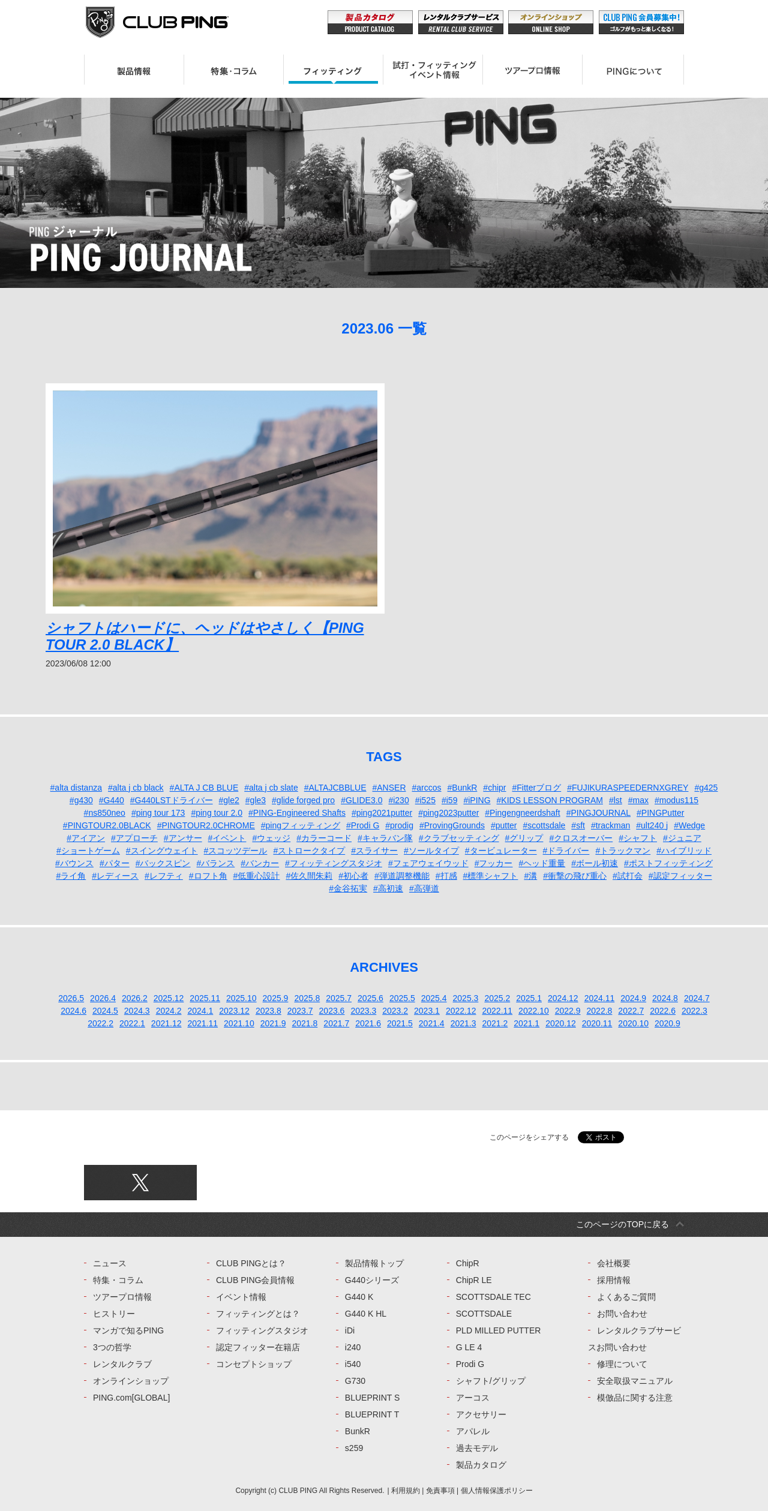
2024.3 (137, 1011)
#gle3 (255, 800)
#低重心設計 (256, 876)
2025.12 (169, 998)
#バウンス (74, 863)
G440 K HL (365, 1313)
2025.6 (370, 998)
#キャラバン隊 (385, 838)
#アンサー (183, 838)
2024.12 (563, 998)
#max (638, 800)
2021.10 (239, 1023)
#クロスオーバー (581, 838)
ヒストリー (114, 1313)
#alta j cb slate (271, 787)
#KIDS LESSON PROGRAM (550, 800)
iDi (350, 1330)
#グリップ (524, 838)
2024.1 (200, 1011)
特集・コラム (118, 1280)
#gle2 (229, 800)
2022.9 (568, 1011)
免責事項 (440, 1490)
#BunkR (463, 787)
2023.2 (395, 1011)
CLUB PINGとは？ (251, 1263)
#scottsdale (544, 825)
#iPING (476, 800)
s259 (354, 1448)
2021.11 (202, 1023)
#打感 (446, 876)
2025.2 (497, 998)
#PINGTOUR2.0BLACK (107, 825)
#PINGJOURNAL (598, 813)
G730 (355, 1381)
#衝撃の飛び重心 (575, 876)
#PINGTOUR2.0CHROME (206, 825)
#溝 (530, 876)
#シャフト (638, 838)
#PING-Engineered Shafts (297, 813)
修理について (622, 1364)
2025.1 (529, 998)
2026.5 (71, 998)
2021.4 (432, 1023)
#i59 (449, 800)
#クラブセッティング (459, 838)
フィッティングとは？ (258, 1313)
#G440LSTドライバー (171, 800)
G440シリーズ (372, 1280)
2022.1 (132, 1023)
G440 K (359, 1297)
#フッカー (494, 863)
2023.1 (427, 1011)
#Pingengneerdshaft (522, 813)
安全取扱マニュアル (635, 1381)
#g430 (81, 800)
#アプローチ (134, 838)
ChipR (467, 1263)
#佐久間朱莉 (309, 876)
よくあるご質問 (626, 1297)
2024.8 (665, 998)
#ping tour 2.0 (216, 813)
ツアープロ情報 (122, 1297)
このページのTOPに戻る (622, 1224)
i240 (353, 1347)
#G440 (111, 800)
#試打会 (628, 876)
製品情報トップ (374, 1263)
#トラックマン (622, 850)
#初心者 (353, 876)
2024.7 (697, 998)
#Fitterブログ (537, 787)
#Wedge (689, 825)
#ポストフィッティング (668, 863)
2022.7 (631, 1011)
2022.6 (663, 1011)
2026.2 (135, 998)
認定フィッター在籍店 (258, 1347)
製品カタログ (481, 1465)
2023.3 (363, 1011)
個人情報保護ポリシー (497, 1490)
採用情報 (614, 1280)
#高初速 (388, 888)
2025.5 (402, 998)
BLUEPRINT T (372, 1414)
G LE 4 (469, 1347)
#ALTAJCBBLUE (335, 787)
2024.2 (169, 1011)
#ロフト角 (208, 876)
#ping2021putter (382, 813)
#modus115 (676, 800)
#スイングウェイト (162, 850)
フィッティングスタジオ (262, 1330)
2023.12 (234, 1011)
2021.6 (368, 1023)
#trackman (610, 825)
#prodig (399, 825)
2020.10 (633, 1023)
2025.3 (466, 998)
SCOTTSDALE (484, 1313)
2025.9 (276, 998)
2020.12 (560, 1023)
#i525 (425, 800)
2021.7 (336, 1023)
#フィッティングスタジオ (333, 863)
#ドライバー (566, 850)
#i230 (398, 800)
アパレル (473, 1431)
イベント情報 (241, 1297)
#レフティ (164, 876)
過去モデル (477, 1448)
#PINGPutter (660, 813)
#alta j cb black (136, 787)
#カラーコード (324, 838)
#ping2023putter (448, 813)
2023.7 (300, 1011)
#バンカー (260, 863)
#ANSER (389, 787)
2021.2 (495, 1023)
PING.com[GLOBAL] (131, 1397)
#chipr (494, 787)
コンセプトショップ (254, 1364)
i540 (353, 1364)
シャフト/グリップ (491, 1381)
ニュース (110, 1263)
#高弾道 (424, 888)
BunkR (357, 1431)
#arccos (427, 787)
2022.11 (497, 1011)
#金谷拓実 (348, 888)
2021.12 (166, 1023)
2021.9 (273, 1023)
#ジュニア (682, 838)
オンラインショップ (131, 1381)
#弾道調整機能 (402, 876)
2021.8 (305, 1023)
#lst (615, 800)
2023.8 (268, 1011)
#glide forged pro (303, 800)
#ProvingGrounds (452, 825)
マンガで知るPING (128, 1330)
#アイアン (86, 838)
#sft (578, 825)
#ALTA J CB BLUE (204, 787)
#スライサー (374, 850)
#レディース (115, 876)
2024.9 (633, 998)
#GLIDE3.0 (361, 800)
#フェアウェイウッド (428, 863)
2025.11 (205, 998)
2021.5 (400, 1023)
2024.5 (105, 1011)
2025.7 (339, 998)
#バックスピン (163, 863)
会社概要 (614, 1263)
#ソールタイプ (431, 850)
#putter (504, 825)
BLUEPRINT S (372, 1397)
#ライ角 (71, 876)
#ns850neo (104, 813)
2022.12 (461, 1011)
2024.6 (73, 1011)
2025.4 (434, 998)
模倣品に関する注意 (635, 1397)
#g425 (706, 787)
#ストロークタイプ (309, 850)
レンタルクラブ (122, 1364)
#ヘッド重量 (541, 863)
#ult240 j (652, 825)
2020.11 (597, 1023)
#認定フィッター (680, 876)
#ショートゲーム (88, 850)
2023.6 (332, 1011)
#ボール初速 (594, 863)
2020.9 (667, 1023)
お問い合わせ (622, 1313)
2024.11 (599, 998)
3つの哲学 (112, 1347)
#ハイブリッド (684, 850)
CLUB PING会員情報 (255, 1280)
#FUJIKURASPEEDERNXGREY (627, 787)
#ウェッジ (271, 838)
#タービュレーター (501, 850)
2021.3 (463, 1023)
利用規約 (405, 1490)
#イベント (227, 838)
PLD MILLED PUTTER (498, 1330)
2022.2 (100, 1023)
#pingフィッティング (300, 825)
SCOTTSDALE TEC (493, 1297)
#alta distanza (76, 787)
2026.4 (103, 998)
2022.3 (694, 1011)
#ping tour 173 (158, 813)
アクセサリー (481, 1414)
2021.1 (526, 1023)
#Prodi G (362, 825)
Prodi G (470, 1364)
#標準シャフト (490, 876)
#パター (115, 863)
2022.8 (600, 1011)
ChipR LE (474, 1280)
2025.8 (307, 998)
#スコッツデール (236, 850)
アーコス (473, 1397)
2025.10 (241, 998)
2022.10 (533, 1011)
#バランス (216, 863)
